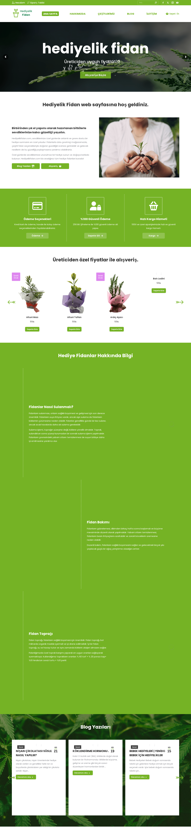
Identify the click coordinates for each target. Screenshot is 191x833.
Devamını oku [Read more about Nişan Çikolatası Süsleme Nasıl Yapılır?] (25, 777)
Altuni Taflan (74, 317)
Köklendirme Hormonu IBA (93, 751)
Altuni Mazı (32, 317)
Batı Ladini (159, 278)
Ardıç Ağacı (116, 317)
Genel (21, 747)
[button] (11, 302)
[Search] (147, 3)
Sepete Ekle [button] (32, 329)
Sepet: (172, 13)
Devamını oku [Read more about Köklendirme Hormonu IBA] (82, 773)
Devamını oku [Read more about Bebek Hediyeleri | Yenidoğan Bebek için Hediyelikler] (139, 777)
